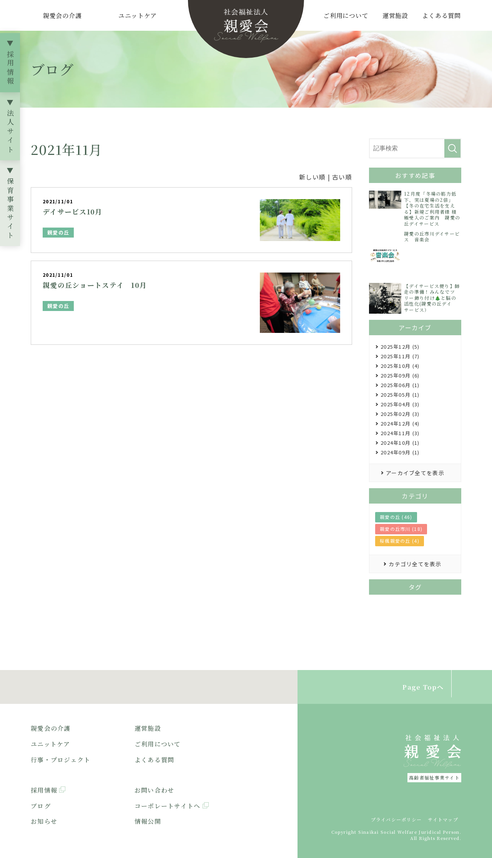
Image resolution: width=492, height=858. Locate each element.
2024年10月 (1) (400, 442)
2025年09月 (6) (400, 375)
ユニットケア (137, 15)
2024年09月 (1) (400, 452)
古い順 (342, 176)
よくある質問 (441, 15)
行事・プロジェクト (61, 759)
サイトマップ (443, 819)
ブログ (41, 805)
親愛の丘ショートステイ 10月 (95, 285)
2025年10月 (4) (400, 365)
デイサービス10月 (73, 211)
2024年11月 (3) (400, 433)
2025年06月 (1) (400, 385)
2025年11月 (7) (400, 356)
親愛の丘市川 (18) (401, 528)
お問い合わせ (155, 790)
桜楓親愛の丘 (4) (399, 540)
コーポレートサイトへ (168, 805)
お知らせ (44, 821)
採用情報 (10, 68)
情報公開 (148, 821)
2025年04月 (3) (400, 404)
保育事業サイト (10, 209)
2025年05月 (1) (400, 394)
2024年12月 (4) (400, 423)
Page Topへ (423, 687)
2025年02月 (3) (400, 413)
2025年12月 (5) (400, 346)
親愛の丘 (58, 232)
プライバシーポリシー (396, 819)
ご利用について (346, 15)
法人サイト (10, 132)
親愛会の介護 (62, 15)
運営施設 (395, 15)
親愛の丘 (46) (396, 517)
